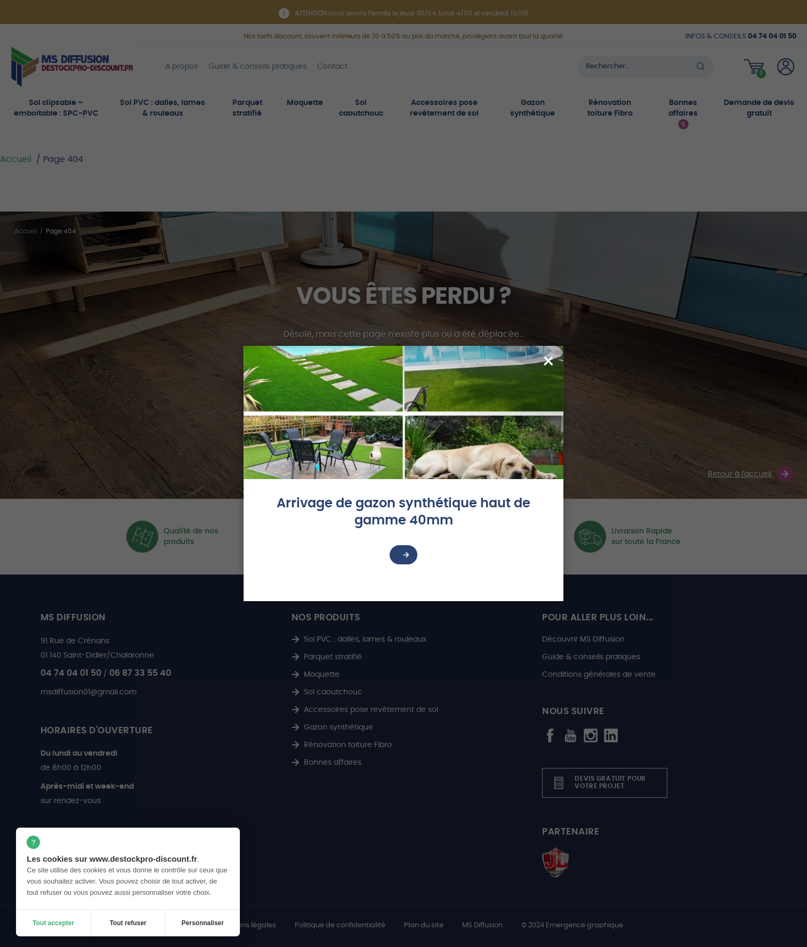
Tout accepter (53, 923)
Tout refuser (128, 923)
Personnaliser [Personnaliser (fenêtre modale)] (203, 923)
